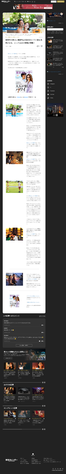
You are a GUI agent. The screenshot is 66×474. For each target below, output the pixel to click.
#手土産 (53, 31)
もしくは (22, 97)
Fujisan (18, 97)
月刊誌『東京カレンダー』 (48, 458)
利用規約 (33, 458)
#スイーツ (49, 31)
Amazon (26, 97)
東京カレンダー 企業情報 (24, 463)
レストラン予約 (17, 1)
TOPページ (22, 458)
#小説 (56, 31)
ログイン (53, 1)
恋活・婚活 (24, 1)
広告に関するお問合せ (24, 461)
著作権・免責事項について (36, 461)
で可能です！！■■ (32, 97)
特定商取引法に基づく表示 (36, 463)
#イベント (60, 31)
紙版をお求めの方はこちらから (33, 302)
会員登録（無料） (61, 1)
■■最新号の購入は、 (12, 97)
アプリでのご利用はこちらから (33, 296)
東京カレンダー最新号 (12, 53)
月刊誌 (29, 1)
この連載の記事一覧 (8, 358)
